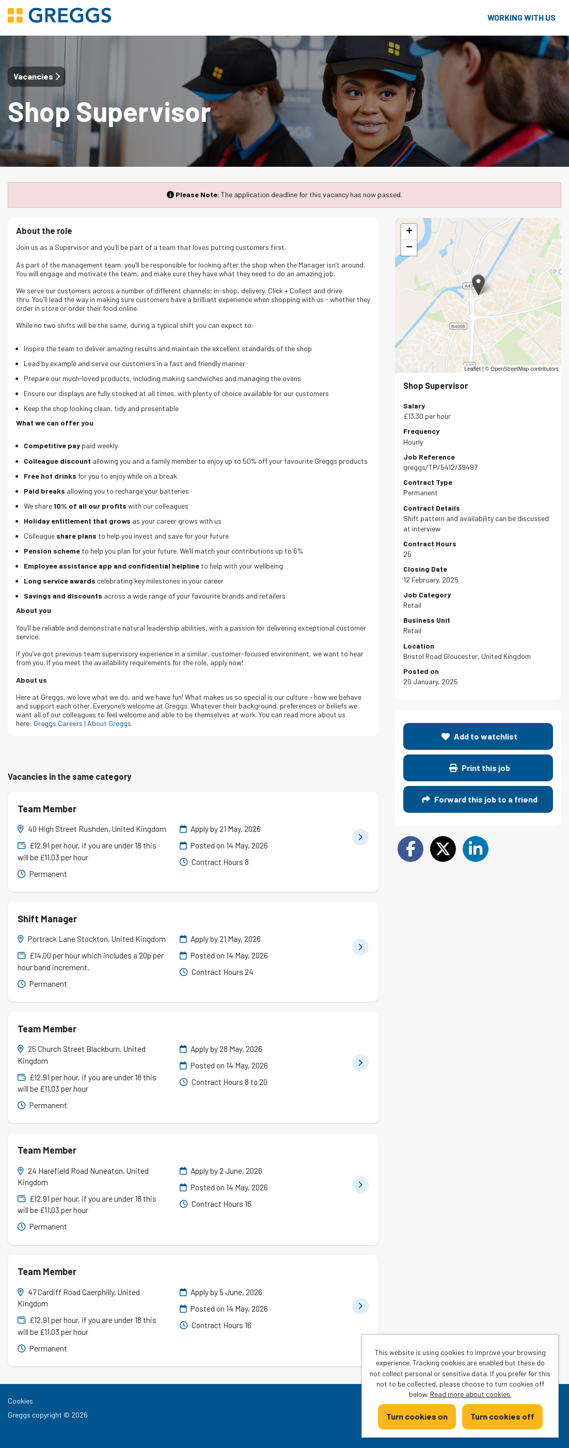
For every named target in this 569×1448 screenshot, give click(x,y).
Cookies (20, 1400)
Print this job (479, 768)
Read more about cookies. (471, 1394)
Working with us (521, 17)
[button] (478, 284)
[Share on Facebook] (410, 849)
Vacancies (36, 76)
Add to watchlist (479, 736)
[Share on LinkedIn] (475, 849)
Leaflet (472, 369)
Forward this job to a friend (480, 799)
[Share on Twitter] (443, 849)
